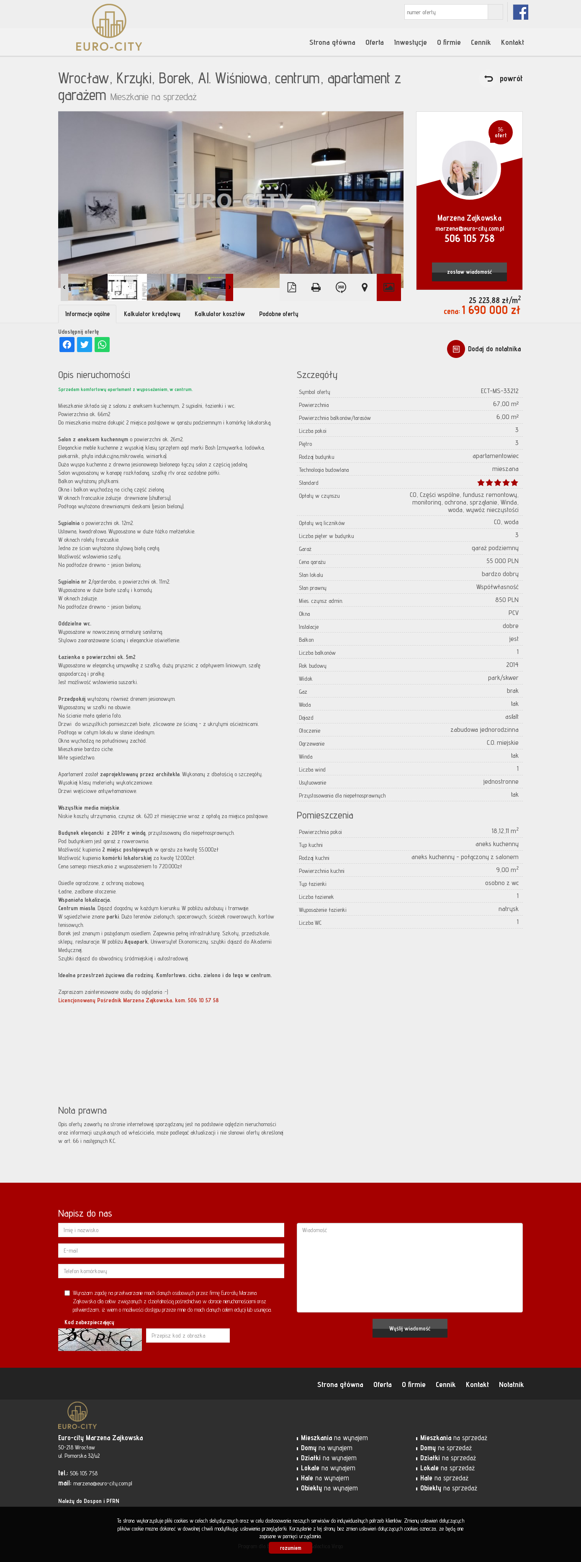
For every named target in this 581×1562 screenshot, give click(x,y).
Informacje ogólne (87, 314)
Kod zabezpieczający (89, 1322)
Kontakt (512, 41)
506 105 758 (470, 238)
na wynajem (334, 1437)
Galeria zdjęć (389, 287)
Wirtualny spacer (340, 287)
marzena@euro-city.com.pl (469, 228)
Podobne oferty (278, 314)
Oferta (374, 41)
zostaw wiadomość (469, 271)
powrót (511, 78)
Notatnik (511, 1384)
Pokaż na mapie (364, 287)
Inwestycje (410, 41)
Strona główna (332, 41)
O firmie (449, 41)
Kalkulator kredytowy (152, 314)
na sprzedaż (453, 1437)
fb (520, 12)
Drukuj (316, 287)
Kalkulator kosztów (220, 314)
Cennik (481, 41)
